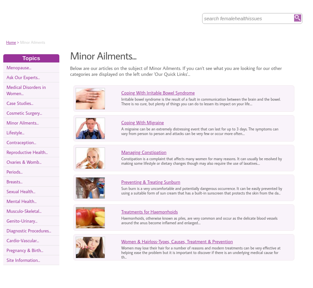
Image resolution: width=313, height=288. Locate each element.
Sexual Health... (21, 191)
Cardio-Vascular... (23, 240)
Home (11, 42)
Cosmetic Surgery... (24, 113)
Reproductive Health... (27, 152)
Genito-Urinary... (22, 221)
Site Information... (23, 260)
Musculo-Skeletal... (24, 211)
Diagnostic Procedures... (29, 231)
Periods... (14, 172)
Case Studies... (20, 103)
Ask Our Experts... (23, 77)
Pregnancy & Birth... (25, 250)
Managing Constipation (143, 152)
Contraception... (21, 142)
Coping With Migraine (142, 122)
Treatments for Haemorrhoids (149, 212)
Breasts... (14, 181)
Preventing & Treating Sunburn (150, 182)
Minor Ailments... (23, 123)
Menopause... (19, 67)
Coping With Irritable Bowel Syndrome (158, 93)
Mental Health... (22, 201)
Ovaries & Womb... (24, 162)
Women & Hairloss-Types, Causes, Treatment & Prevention (177, 241)
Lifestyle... (15, 132)
